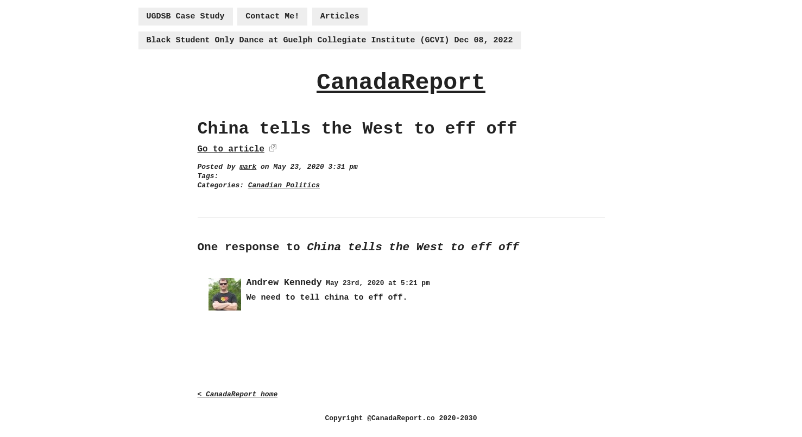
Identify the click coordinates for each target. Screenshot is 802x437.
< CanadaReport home (238, 394)
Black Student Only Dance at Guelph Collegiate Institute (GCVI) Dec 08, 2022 (330, 40)
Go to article (231, 149)
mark (247, 167)
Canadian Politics (284, 185)
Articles (339, 16)
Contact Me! (272, 16)
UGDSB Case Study (186, 16)
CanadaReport (401, 82)
